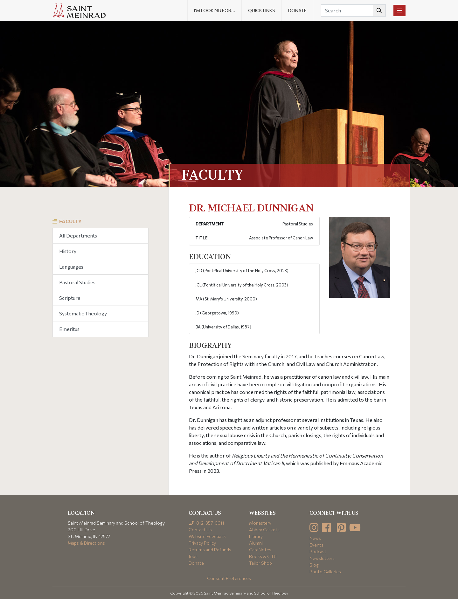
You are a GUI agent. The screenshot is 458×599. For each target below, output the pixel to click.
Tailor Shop (260, 563)
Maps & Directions (86, 543)
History (67, 251)
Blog (314, 565)
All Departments (78, 235)
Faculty (70, 221)
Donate (297, 10)
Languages (71, 267)
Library (256, 536)
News (315, 538)
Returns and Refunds (210, 549)
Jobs (193, 556)
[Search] (353, 10)
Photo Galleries (325, 571)
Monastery (260, 523)
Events (316, 544)
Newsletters (322, 558)
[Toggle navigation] (399, 10)
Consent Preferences (229, 578)
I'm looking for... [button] (214, 10)
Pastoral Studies (77, 282)
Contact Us (200, 529)
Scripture (69, 298)
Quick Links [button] (261, 10)
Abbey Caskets (264, 529)
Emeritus (69, 329)
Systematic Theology (83, 313)
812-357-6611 (207, 523)
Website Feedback (207, 536)
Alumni (256, 543)
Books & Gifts (263, 556)
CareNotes (260, 549)
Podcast (317, 551)
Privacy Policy (202, 543)
